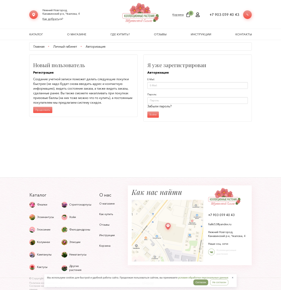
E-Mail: (151, 79)
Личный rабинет (65, 46)
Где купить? (120, 34)
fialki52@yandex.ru (219, 224)
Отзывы (160, 34)
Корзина (178, 14)
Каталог (36, 34)
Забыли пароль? (159, 106)
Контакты (243, 34)
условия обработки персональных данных (203, 277)
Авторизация (95, 46)
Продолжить (43, 109)
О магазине (76, 34)
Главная (38, 46)
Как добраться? (53, 19)
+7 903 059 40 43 (224, 14)
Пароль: (152, 94)
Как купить (106, 214)
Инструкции (201, 34)
